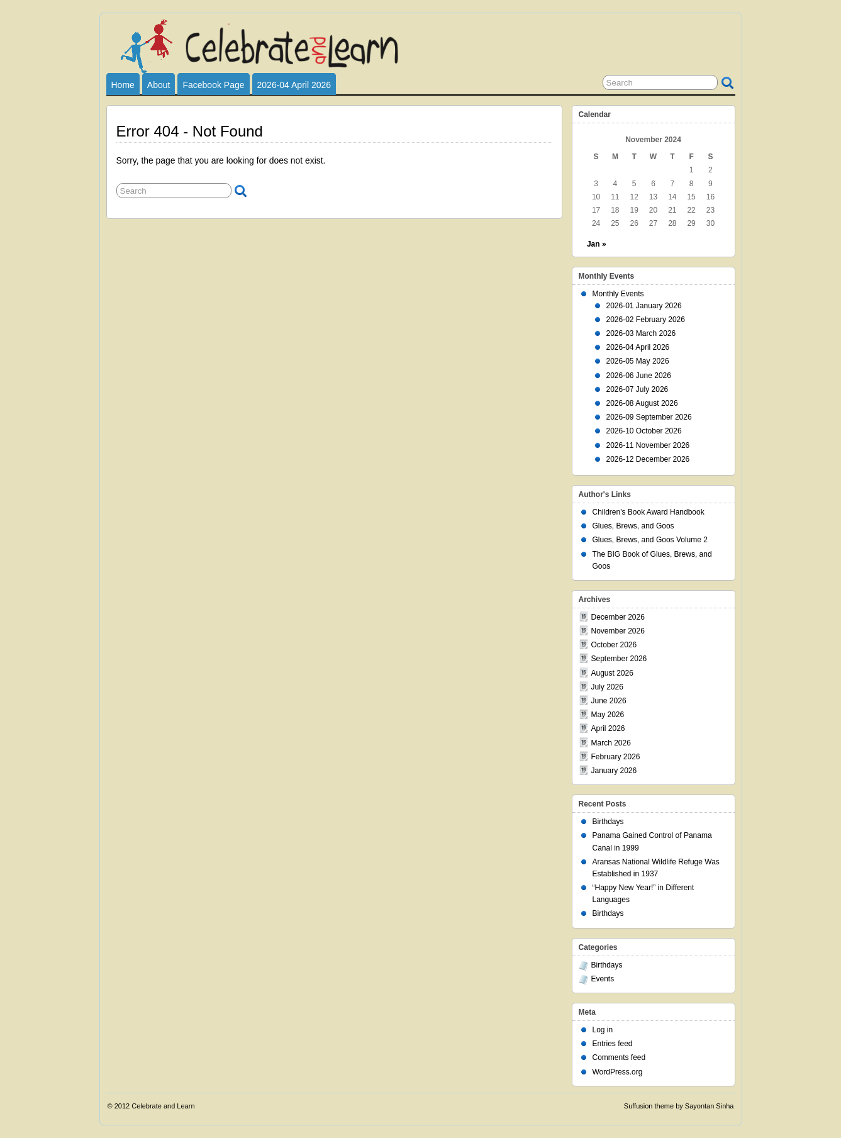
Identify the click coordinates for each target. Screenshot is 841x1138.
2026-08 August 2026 (642, 403)
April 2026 (608, 728)
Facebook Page (213, 85)
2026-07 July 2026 (637, 389)
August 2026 (612, 673)
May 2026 (608, 714)
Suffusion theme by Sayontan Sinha (679, 1106)
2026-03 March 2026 (641, 333)
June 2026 (609, 700)
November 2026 (618, 631)
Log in (603, 1029)
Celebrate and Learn (162, 1106)
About (158, 85)
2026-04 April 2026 (294, 85)
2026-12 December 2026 (648, 459)
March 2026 (611, 743)
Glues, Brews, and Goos (633, 526)
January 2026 (614, 770)
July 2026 (607, 687)
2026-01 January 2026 (644, 305)
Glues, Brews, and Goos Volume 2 (650, 539)
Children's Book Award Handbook (649, 512)
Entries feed (613, 1043)
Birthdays (608, 821)
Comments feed (619, 1057)
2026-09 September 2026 (649, 417)
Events (603, 978)
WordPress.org (618, 1072)
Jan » (596, 244)
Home (123, 85)
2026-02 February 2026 (645, 319)
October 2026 (614, 644)
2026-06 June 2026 (638, 375)
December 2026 (618, 617)
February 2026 (615, 756)
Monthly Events (618, 293)
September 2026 (619, 658)
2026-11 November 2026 (648, 445)
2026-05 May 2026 (637, 361)
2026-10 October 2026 (644, 431)
